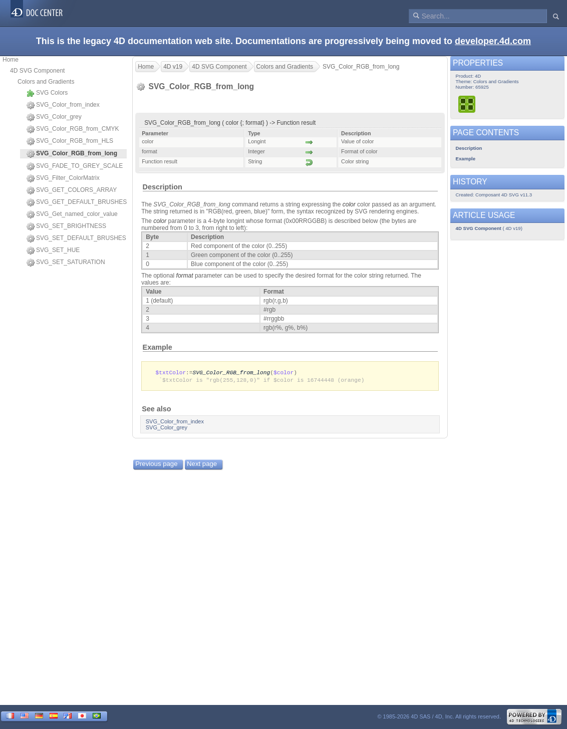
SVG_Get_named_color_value (72, 214)
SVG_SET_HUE (53, 251)
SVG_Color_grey (54, 117)
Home (11, 59)
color (349, 204)
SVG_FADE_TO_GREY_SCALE (75, 166)
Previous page (156, 464)
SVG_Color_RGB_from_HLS (70, 141)
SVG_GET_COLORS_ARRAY (72, 190)
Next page (202, 464)
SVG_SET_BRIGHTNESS (66, 226)
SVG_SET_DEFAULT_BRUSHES (76, 238)
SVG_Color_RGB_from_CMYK (73, 129)
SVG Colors (47, 93)
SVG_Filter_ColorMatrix (63, 178)
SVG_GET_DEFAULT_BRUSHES (77, 202)
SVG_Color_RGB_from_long (231, 372)
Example (157, 347)
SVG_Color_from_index (63, 105)
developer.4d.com (493, 41)
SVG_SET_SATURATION (66, 263)
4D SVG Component (37, 70)
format (184, 275)
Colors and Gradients (46, 81)
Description (162, 187)
